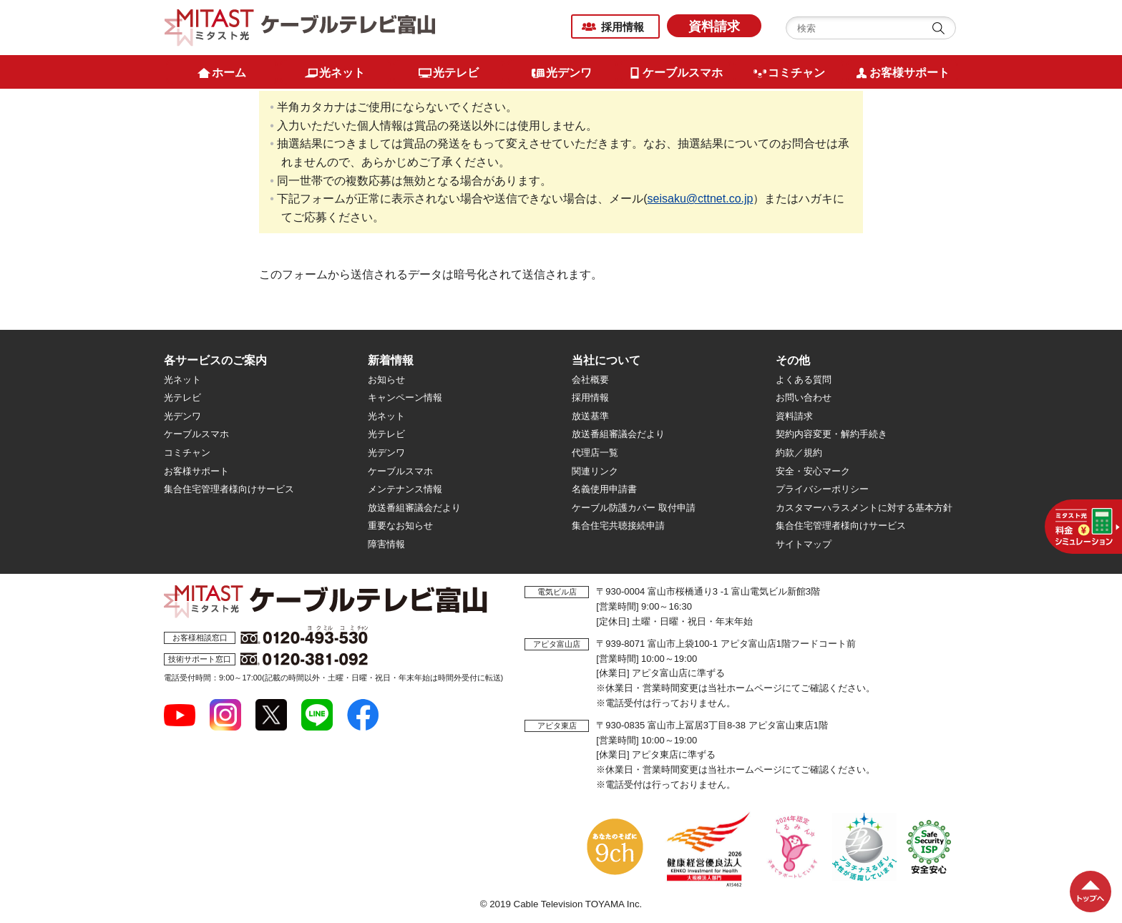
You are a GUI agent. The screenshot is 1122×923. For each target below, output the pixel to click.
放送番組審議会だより (414, 507)
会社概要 (590, 379)
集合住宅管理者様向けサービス (229, 489)
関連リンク (595, 471)
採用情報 (622, 27)
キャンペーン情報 (405, 397)
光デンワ (182, 416)
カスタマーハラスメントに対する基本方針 (864, 507)
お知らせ (386, 379)
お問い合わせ (803, 397)
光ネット (182, 379)
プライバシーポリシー (822, 489)
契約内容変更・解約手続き (831, 434)
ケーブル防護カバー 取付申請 (634, 507)
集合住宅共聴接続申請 (618, 525)
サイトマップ (803, 544)
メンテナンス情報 (405, 489)
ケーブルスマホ (196, 434)
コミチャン (187, 452)
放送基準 (590, 416)
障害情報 (386, 544)
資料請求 (714, 26)
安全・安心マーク (813, 471)
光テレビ (182, 397)
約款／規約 (799, 452)
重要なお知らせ (400, 525)
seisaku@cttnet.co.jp (700, 198)
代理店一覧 (595, 452)
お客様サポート (196, 471)
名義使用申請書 (604, 489)
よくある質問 (803, 379)
